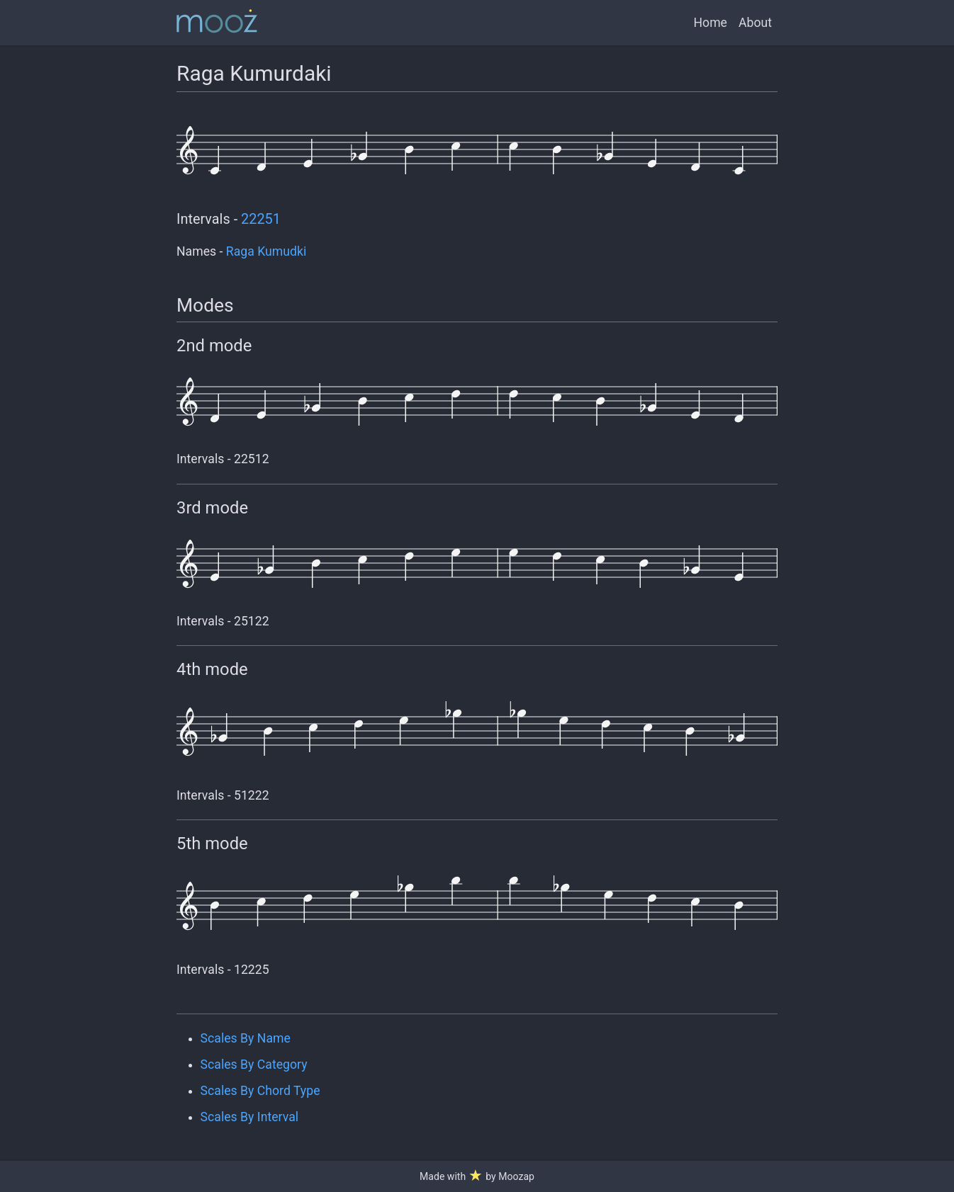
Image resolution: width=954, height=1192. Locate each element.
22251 (261, 219)
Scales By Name (246, 1038)
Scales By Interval (249, 1117)
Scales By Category (254, 1064)
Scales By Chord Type (260, 1091)
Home (710, 23)
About (755, 23)
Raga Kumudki (266, 251)
